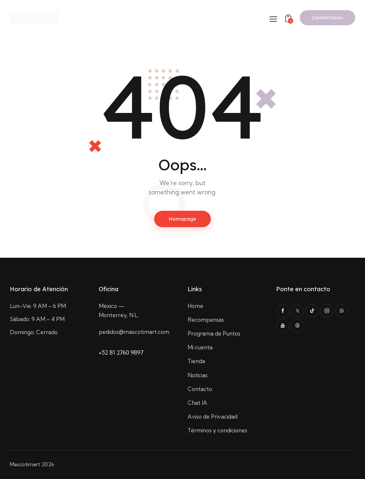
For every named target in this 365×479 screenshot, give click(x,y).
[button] (273, 18)
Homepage (182, 219)
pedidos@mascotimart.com (134, 331)
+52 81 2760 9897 (121, 352)
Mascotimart (25, 464)
